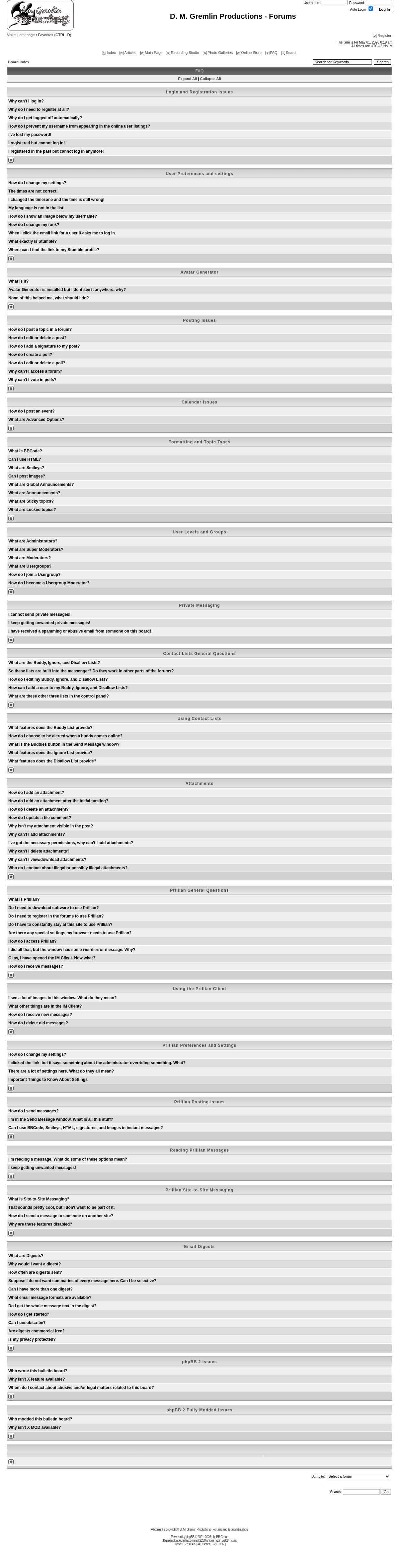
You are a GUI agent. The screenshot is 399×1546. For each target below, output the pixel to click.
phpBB (190, 1537)
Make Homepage (21, 35)
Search (289, 53)
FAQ (271, 53)
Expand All (187, 79)
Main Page (151, 53)
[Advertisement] (199, 1512)
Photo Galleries (218, 53)
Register (382, 35)
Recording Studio (182, 53)
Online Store (248, 53)
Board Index (18, 62)
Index (109, 53)
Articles (127, 53)
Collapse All (210, 79)
